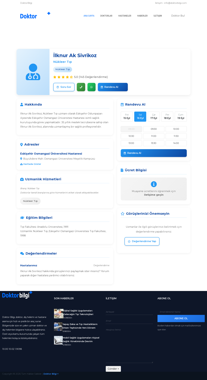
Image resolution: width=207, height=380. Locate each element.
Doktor (178, 15)
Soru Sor (64, 87)
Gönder (113, 368)
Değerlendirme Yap (142, 241)
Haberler (142, 16)
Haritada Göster (30, 164)
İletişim (158, 16)
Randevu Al (109, 87)
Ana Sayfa (90, 15)
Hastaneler (124, 16)
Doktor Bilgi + (51, 373)
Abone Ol (181, 318)
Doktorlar (106, 16)
